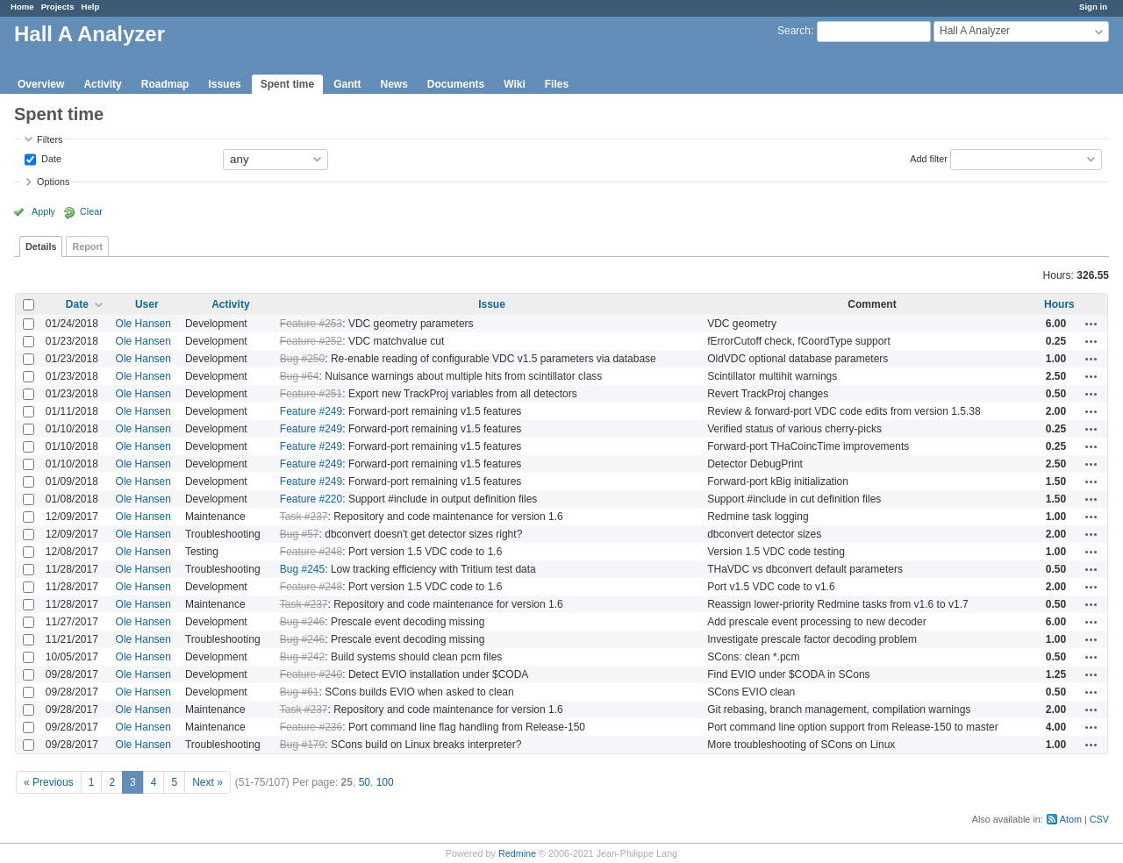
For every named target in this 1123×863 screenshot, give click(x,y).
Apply (43, 211)
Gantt (347, 84)
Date (50, 158)
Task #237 (304, 516)
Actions (1091, 324)
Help (91, 6)
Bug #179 (302, 744)
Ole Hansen (143, 323)
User (147, 304)
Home (22, 6)
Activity (102, 84)
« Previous (49, 782)
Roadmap (165, 84)
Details (40, 246)
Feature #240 (311, 674)
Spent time (287, 84)
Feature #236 (311, 727)
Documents (455, 84)
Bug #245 (302, 569)
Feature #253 (311, 323)
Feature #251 (311, 394)
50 (364, 782)
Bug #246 (302, 622)
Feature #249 (311, 411)
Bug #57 (299, 534)
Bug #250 (302, 359)
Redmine (517, 853)
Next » (207, 782)
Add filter (929, 158)
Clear (91, 211)
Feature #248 (311, 552)
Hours (1059, 304)
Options (53, 181)
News (393, 84)
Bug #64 (299, 376)
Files (557, 84)
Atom (1071, 819)
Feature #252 (311, 341)
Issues (224, 84)
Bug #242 (302, 657)
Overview (41, 84)
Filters (49, 139)
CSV (1099, 819)
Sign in (1093, 6)
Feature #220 (311, 499)
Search (794, 31)
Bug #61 (299, 692)
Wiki (515, 84)
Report (87, 246)
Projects (58, 6)
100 (385, 782)
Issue (491, 304)
